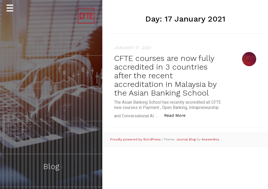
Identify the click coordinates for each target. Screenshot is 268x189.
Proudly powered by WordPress (136, 139)
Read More (177, 115)
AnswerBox (210, 139)
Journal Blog (186, 139)
